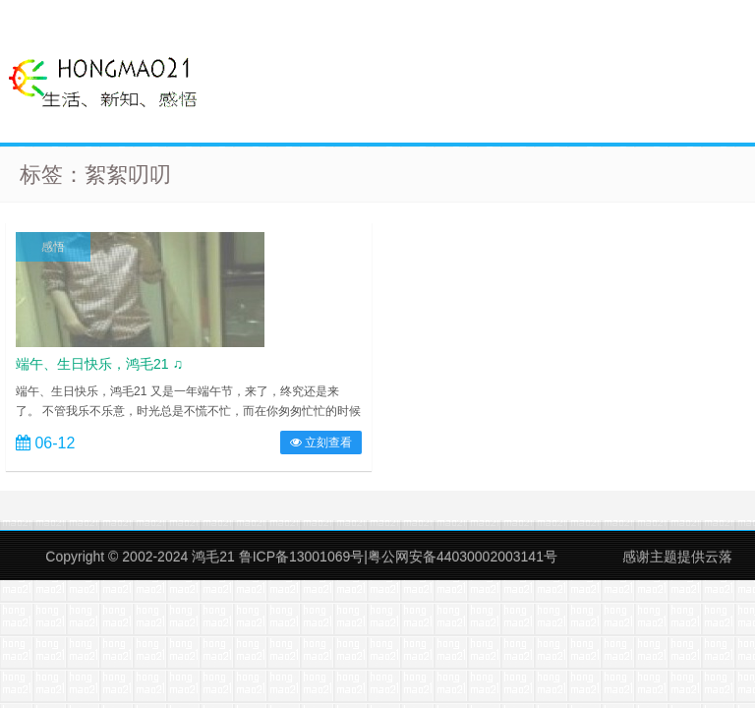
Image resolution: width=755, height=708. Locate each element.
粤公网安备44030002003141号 (462, 556)
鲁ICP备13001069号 (302, 556)
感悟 (53, 247)
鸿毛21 (213, 556)
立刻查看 (321, 442)
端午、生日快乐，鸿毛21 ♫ (99, 364)
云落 (718, 556)
